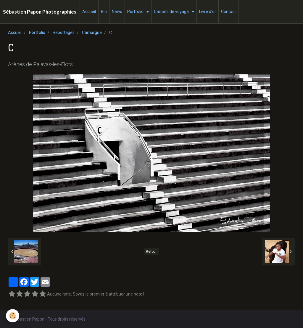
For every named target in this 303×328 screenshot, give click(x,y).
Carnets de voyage (172, 11)
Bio (104, 11)
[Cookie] (12, 315)
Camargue (92, 32)
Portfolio (135, 11)
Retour (151, 251)
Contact (228, 11)
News (117, 11)
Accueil (89, 11)
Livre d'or (207, 11)
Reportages (64, 32)
